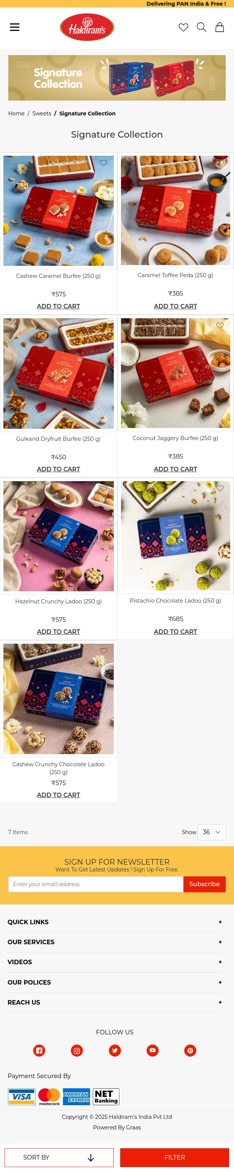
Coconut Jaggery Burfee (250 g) (175, 438)
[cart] (220, 27)
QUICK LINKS (28, 922)
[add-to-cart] (58, 306)
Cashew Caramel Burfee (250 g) (58, 276)
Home (16, 113)
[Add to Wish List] (103, 162)
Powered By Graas (117, 1127)
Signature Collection (87, 113)
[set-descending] (90, 1157)
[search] (202, 27)
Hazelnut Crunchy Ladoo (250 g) (58, 601)
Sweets (41, 113)
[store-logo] (87, 27)
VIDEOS (20, 962)
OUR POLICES (29, 982)
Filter (174, 1157)
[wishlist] (183, 27)
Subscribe (205, 884)
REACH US (24, 1002)
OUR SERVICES (31, 942)
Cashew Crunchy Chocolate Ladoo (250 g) (58, 768)
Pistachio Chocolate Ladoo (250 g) (175, 600)
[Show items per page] (212, 832)
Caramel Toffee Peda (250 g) (175, 275)
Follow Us (115, 1032)
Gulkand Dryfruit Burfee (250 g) (58, 439)
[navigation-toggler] (14, 27)
